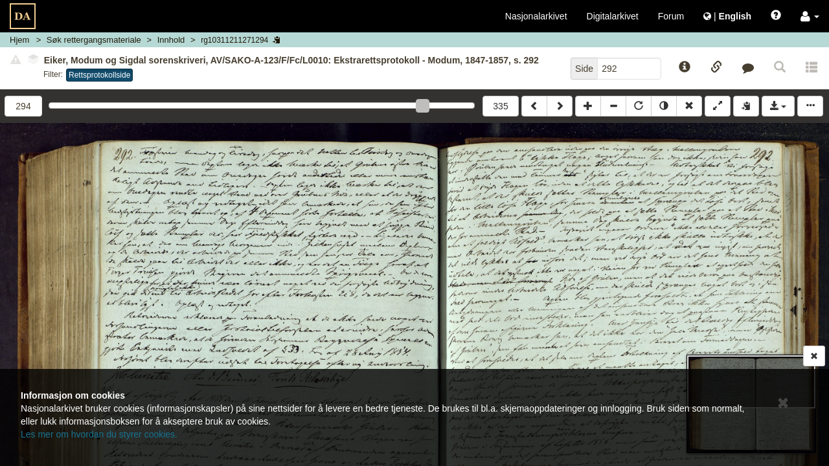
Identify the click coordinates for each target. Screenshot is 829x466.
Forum (671, 16)
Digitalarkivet (613, 16)
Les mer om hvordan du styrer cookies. (99, 434)
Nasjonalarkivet (536, 16)
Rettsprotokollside (99, 75)
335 (500, 106)
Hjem (19, 40)
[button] (810, 16)
